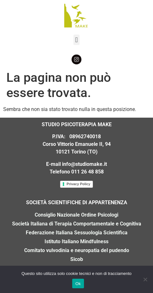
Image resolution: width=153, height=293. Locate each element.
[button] (76, 40)
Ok (78, 283)
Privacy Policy (78, 184)
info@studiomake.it (84, 164)
